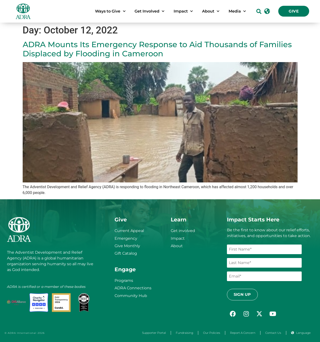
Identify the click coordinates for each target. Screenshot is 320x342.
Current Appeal (129, 230)
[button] (259, 11)
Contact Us (273, 333)
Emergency (126, 238)
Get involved (183, 230)
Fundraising (184, 333)
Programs (124, 280)
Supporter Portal (154, 333)
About (177, 246)
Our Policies (211, 333)
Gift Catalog (126, 253)
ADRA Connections (133, 288)
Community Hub (131, 295)
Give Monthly (127, 246)
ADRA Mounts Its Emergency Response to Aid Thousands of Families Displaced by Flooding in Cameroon (157, 49)
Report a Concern (242, 333)
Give (294, 11)
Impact (178, 238)
